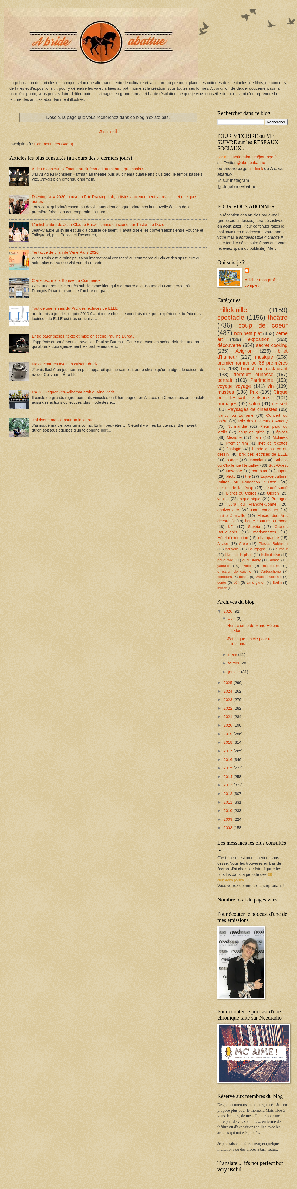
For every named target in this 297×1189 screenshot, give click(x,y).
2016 (229, 759)
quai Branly (251, 560)
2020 (229, 725)
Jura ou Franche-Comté (252, 504)
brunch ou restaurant (264, 368)
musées (225, 392)
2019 (229, 734)
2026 (229, 611)
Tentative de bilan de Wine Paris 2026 (65, 252)
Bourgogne (257, 549)
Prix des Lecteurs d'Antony (263, 421)
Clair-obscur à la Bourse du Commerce (66, 280)
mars (233, 654)
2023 (229, 699)
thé (248, 476)
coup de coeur (263, 325)
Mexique (234, 437)
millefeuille (232, 309)
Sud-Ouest (278, 465)
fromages (227, 403)
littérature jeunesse (252, 374)
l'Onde (232, 460)
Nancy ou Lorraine (235, 415)
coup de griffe (251, 432)
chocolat (256, 460)
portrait (224, 380)
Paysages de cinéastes (252, 409)
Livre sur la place (238, 555)
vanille (223, 499)
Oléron (273, 493)
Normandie (237, 426)
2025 (229, 682)
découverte (229, 345)
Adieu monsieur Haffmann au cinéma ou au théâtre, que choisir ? (89, 169)
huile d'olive (270, 555)
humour (281, 549)
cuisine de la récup (235, 488)
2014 (229, 776)
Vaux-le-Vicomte (269, 577)
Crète (243, 544)
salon (254, 403)
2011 (229, 802)
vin (271, 386)
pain (257, 437)
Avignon (244, 351)
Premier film (237, 443)
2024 (229, 691)
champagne (268, 538)
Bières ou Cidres (241, 493)
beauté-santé (276, 488)
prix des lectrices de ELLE (263, 454)
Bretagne (279, 499)
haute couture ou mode (266, 521)
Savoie (254, 527)
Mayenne (234, 471)
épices (282, 432)
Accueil (108, 131)
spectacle (230, 317)
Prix (254, 392)
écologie (234, 449)
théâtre (278, 317)
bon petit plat (248, 333)
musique (264, 357)
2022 (229, 708)
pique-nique (250, 499)
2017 (229, 751)
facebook (256, 168)
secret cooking (272, 345)
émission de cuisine (234, 571)
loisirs (243, 577)
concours (224, 577)
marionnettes (264, 532)
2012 (229, 793)
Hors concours (264, 510)
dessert (280, 403)
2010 (229, 811)
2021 (229, 716)
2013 (229, 785)
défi (236, 582)
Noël (247, 566)
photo (231, 476)
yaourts (223, 566)
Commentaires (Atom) (53, 144)
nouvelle (232, 549)
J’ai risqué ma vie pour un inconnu (62, 420)
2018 (229, 742)
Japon (282, 471)
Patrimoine (261, 380)
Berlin (277, 582)
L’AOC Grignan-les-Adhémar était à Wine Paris (73, 392)
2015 (229, 768)
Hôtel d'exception (232, 538)
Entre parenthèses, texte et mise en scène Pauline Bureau (83, 336)
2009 (229, 819)
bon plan (259, 471)
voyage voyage (234, 386)
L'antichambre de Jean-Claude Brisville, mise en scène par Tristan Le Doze (98, 224)
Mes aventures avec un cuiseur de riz (65, 364)
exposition (258, 339)
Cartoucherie (270, 571)
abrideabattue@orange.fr (254, 157)
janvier (234, 672)
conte (221, 582)
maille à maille (231, 515)
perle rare (225, 560)
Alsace (222, 544)
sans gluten (256, 582)
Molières (280, 437)
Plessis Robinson (273, 544)
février (234, 663)
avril (232, 618)
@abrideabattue (251, 163)
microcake (271, 566)
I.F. (231, 527)
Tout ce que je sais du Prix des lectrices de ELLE (75, 308)
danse (275, 560)
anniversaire (228, 510)
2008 (229, 828)
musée (222, 588)
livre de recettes (273, 443)
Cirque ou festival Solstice (252, 395)
